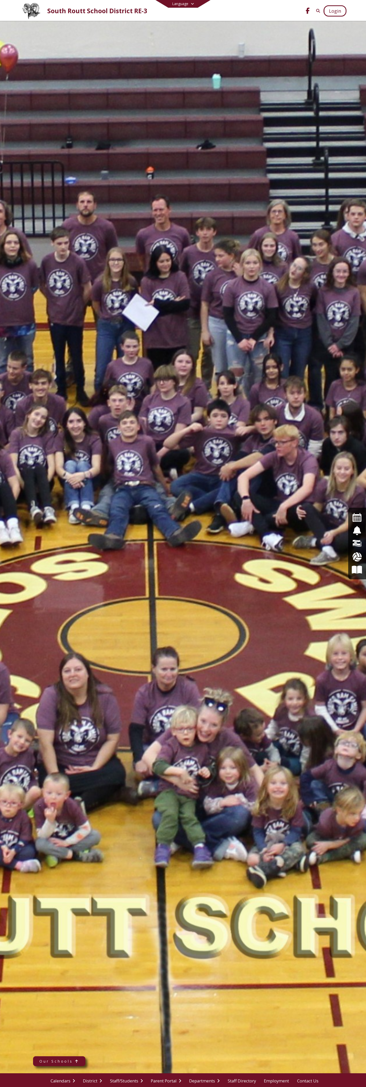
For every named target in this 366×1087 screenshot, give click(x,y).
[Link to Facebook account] (308, 11)
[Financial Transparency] (357, 543)
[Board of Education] (357, 569)
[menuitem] (63, 1080)
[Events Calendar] (357, 517)
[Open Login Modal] (335, 11)
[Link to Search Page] (317, 10)
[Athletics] (357, 556)
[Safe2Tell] (357, 530)
